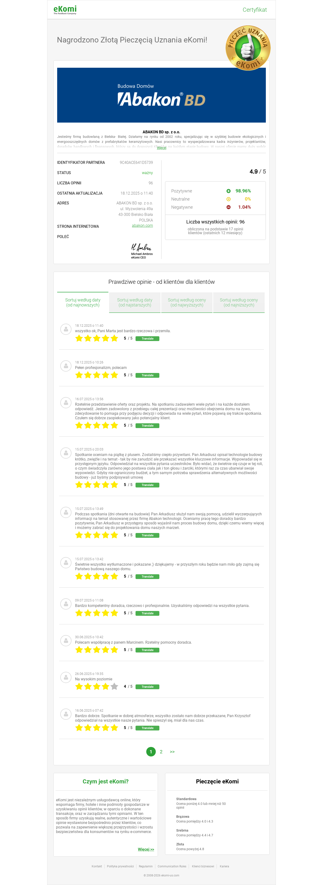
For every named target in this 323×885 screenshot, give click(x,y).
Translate (147, 338)
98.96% (239, 191)
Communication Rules (172, 866)
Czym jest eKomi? (106, 781)
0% (239, 199)
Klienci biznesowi (203, 866)
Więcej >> (146, 849)
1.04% (239, 207)
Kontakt (97, 866)
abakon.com (142, 225)
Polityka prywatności (120, 866)
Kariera (224, 866)
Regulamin (146, 866)
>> (172, 752)
